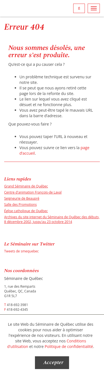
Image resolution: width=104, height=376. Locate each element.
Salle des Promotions (20, 204)
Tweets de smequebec (21, 251)
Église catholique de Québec (26, 211)
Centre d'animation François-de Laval (33, 192)
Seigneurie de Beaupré (21, 198)
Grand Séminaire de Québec (26, 186)
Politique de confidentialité (69, 346)
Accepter (53, 362)
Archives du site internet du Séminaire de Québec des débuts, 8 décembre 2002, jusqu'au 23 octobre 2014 (52, 219)
